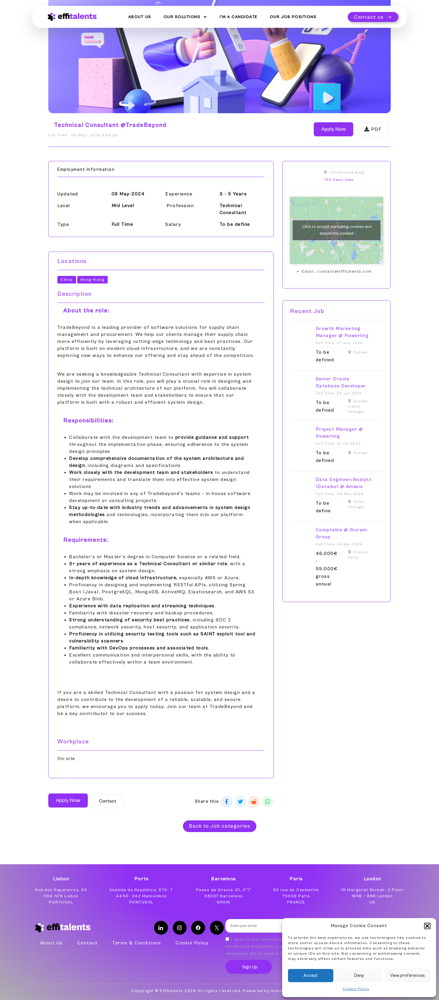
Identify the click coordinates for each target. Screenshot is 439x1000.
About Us (139, 16)
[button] (427, 926)
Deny (359, 975)
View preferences (407, 975)
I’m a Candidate (239, 16)
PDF (373, 129)
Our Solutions (186, 17)
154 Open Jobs (339, 180)
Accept (310, 975)
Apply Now (333, 129)
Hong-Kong (92, 279)
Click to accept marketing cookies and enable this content (336, 230)
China (67, 279)
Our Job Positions (293, 16)
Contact (107, 801)
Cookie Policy (356, 989)
